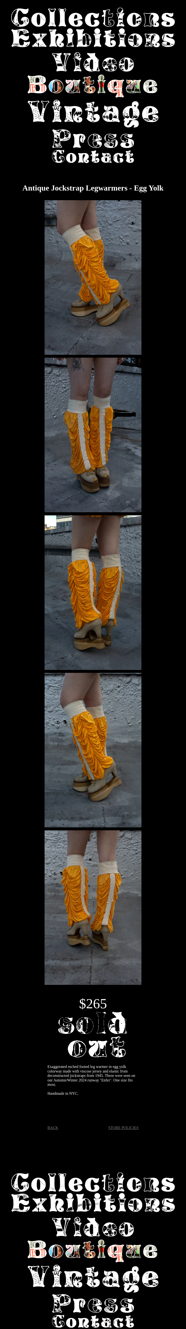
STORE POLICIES (123, 1128)
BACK (52, 1128)
